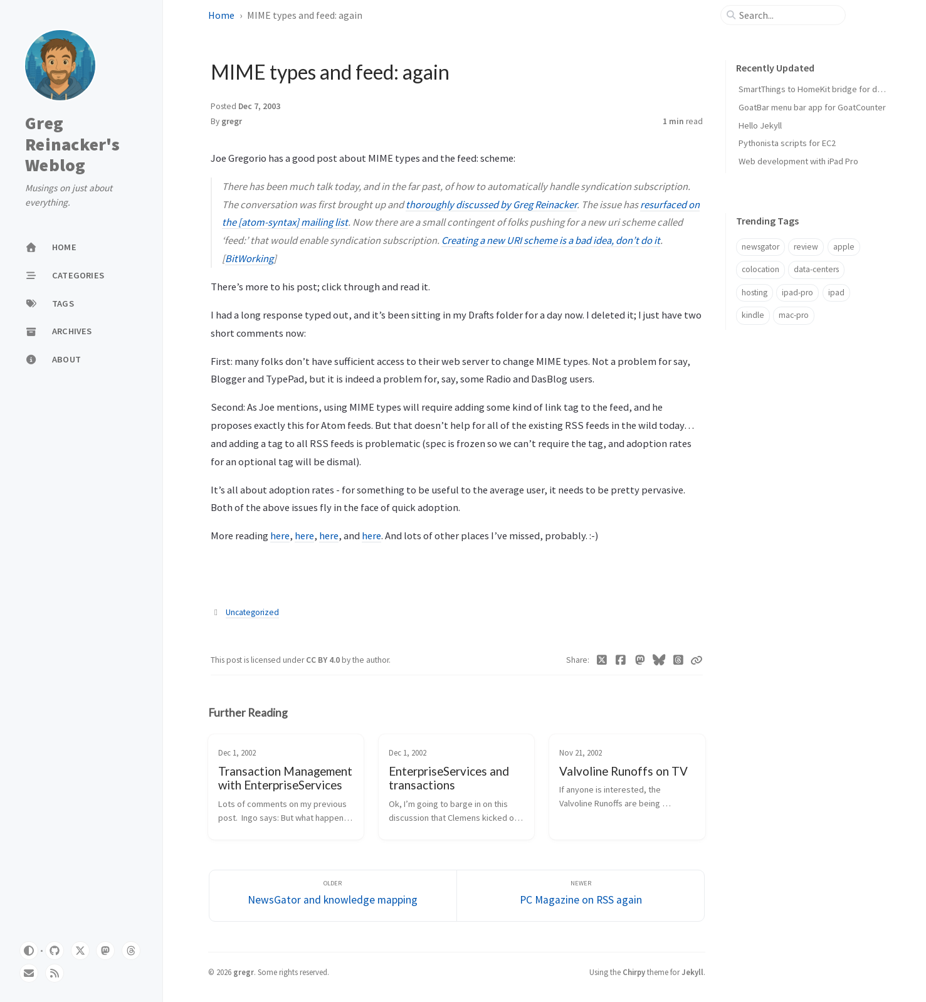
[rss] (54, 973)
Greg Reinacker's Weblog (72, 144)
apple (844, 246)
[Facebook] (621, 660)
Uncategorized (252, 612)
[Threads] (678, 660)
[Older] (333, 896)
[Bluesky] (659, 660)
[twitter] (80, 950)
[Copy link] (696, 660)
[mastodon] (105, 950)
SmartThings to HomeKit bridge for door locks (825, 89)
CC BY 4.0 (324, 660)
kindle (753, 315)
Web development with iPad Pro (798, 161)
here (280, 535)
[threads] (131, 950)
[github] (54, 950)
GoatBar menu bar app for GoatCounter (812, 107)
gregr (231, 121)
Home (221, 15)
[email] (29, 973)
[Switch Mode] (29, 950)
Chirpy (634, 972)
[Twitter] (601, 660)
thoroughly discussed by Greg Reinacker (491, 204)
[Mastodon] (640, 660)
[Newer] (580, 896)
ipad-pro (797, 292)
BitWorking (249, 258)
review (806, 246)
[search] (788, 15)
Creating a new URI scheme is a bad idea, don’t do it (550, 240)
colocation (760, 269)
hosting (754, 292)
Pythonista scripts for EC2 (787, 143)
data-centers (816, 269)
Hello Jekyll (760, 125)
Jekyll (692, 972)
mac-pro (794, 315)
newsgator (760, 246)
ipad (836, 292)
